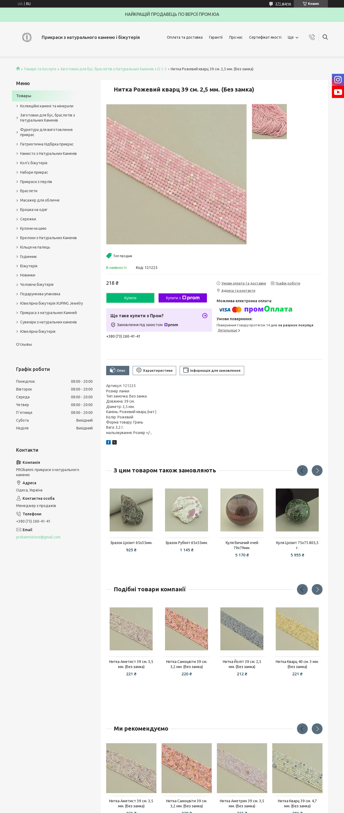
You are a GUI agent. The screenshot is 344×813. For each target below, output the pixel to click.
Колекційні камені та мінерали (46, 106)
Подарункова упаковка (40, 294)
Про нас (236, 37)
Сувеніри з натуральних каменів (48, 322)
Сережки (28, 219)
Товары (23, 95)
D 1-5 (162, 69)
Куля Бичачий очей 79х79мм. (242, 545)
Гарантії (216, 37)
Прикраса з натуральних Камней (48, 313)
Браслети (28, 191)
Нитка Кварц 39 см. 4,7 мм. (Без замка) (297, 803)
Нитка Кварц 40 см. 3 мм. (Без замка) (297, 664)
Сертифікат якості (265, 37)
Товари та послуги (40, 69)
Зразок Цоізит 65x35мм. (131, 543)
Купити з (182, 298)
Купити (130, 298)
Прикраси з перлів (36, 182)
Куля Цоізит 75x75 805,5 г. (297, 545)
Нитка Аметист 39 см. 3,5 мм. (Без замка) (131, 664)
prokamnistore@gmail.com (38, 537)
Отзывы (24, 344)
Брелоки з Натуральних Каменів (48, 238)
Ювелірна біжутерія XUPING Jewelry (51, 303)
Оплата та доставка (185, 37)
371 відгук (283, 3)
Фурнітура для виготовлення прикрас (46, 132)
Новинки (27, 275)
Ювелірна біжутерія (37, 331)
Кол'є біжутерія (33, 163)
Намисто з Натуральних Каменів (48, 153)
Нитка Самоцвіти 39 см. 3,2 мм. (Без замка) (186, 664)
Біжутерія (28, 266)
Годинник (28, 256)
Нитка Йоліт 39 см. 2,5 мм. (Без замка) (242, 664)
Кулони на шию (33, 228)
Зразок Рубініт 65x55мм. (186, 543)
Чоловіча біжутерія (36, 284)
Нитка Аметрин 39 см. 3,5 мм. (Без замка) (242, 803)
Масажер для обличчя (39, 200)
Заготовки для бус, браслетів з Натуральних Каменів (107, 69)
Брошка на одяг (34, 209)
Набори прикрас (34, 172)
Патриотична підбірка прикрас (47, 144)
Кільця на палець (35, 247)
